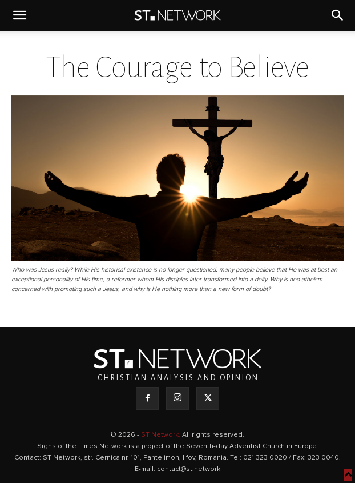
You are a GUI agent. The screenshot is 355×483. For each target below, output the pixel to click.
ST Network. (161, 435)
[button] (19, 15)
